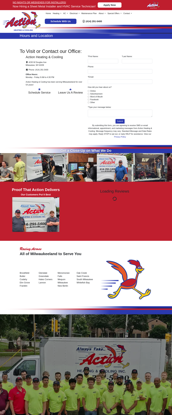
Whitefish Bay (83, 282)
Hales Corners (45, 279)
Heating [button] (56, 13)
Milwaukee (63, 282)
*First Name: (93, 56)
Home (48, 13)
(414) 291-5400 (94, 21)
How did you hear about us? (100, 87)
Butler (22, 276)
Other (92, 102)
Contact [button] (127, 13)
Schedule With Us (61, 21)
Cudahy (23, 279)
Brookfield (24, 273)
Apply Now (109, 5)
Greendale (44, 276)
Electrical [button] (74, 13)
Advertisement (96, 94)
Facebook (94, 100)
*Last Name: (127, 56)
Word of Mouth (96, 97)
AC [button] (64, 13)
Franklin (23, 286)
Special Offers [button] (114, 13)
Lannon (42, 282)
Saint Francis (83, 276)
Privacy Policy (120, 137)
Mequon (61, 279)
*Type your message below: (99, 107)
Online (93, 91)
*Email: (91, 77)
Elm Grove (25, 282)
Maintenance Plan (89, 13)
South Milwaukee (85, 279)
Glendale (43, 273)
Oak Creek (82, 273)
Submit (120, 121)
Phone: (91, 67)
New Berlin (63, 286)
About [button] (101, 13)
